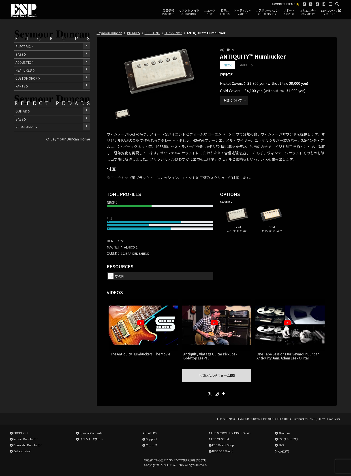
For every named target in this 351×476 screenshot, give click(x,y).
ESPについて (329, 12)
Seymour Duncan (109, 33)
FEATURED (25, 70)
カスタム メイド (189, 12)
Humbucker (173, 33)
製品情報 (168, 12)
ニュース (210, 12)
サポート (289, 12)
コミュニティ (308, 12)
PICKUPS (133, 33)
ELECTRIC (24, 46)
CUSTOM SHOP (27, 78)
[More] (223, 394)
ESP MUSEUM (220, 439)
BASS (20, 54)
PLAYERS (151, 433)
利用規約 (283, 451)
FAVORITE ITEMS (285, 4)
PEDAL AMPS (26, 127)
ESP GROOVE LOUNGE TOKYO (230, 433)
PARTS (21, 86)
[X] (210, 394)
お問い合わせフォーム (217, 375)
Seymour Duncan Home (68, 139)
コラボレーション (267, 12)
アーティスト (242, 12)
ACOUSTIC (24, 62)
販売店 (224, 12)
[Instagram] (217, 394)
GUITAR (22, 111)
